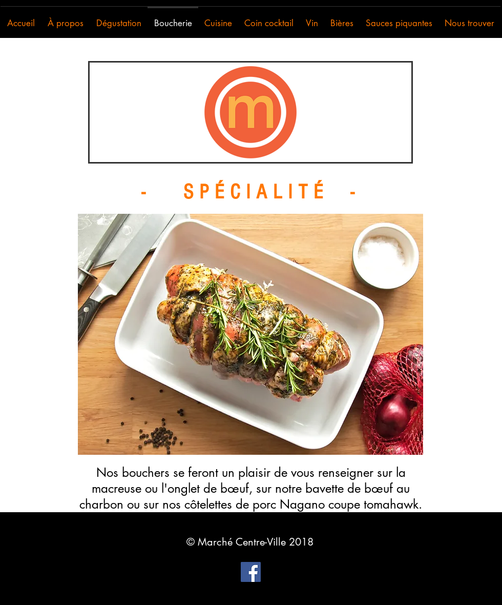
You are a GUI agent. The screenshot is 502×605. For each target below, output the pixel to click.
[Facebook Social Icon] (251, 572)
